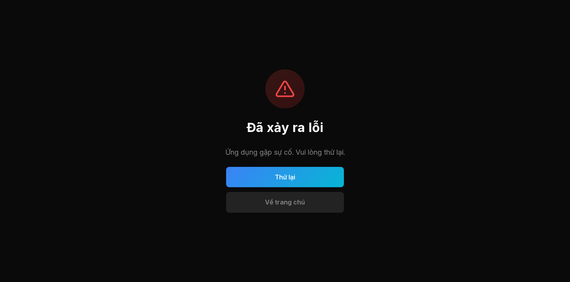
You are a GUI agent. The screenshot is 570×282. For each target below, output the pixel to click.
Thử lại (285, 177)
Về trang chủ (285, 202)
